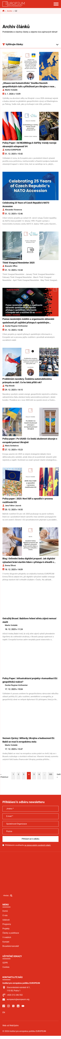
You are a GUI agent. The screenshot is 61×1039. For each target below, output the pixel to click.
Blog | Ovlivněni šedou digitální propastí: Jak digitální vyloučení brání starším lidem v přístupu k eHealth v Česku (28, 560)
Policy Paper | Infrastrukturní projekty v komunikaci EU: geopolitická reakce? (30, 680)
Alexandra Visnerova (13, 210)
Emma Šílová (10, 565)
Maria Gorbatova (12, 446)
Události (6, 920)
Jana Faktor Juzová (13, 505)
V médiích (6, 937)
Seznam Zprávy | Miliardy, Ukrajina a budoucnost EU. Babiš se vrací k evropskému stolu (28, 740)
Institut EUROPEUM (13, 150)
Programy (6, 924)
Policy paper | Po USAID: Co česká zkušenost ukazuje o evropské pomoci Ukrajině (29, 440)
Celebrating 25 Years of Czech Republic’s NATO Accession (25, 204)
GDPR (5, 963)
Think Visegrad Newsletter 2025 (18, 262)
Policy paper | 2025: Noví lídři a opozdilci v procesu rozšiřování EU (27, 500)
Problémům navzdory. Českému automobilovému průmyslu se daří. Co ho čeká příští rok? (27, 381)
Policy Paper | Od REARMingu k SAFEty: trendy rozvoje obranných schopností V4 (29, 145)
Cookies (5, 967)
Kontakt (5, 942)
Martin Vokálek (11, 90)
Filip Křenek (10, 386)
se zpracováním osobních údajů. (37, 845)
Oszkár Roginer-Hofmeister (16, 326)
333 (50, 774)
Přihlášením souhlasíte (28, 845)
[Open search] (7, 895)
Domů (5, 911)
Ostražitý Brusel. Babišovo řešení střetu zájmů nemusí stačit (29, 620)
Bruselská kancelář (10, 946)
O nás (5, 915)
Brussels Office (11, 266)
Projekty (5, 928)
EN (3, 1012)
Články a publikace (10, 933)
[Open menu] (56, 4)
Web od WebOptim (10, 1025)
